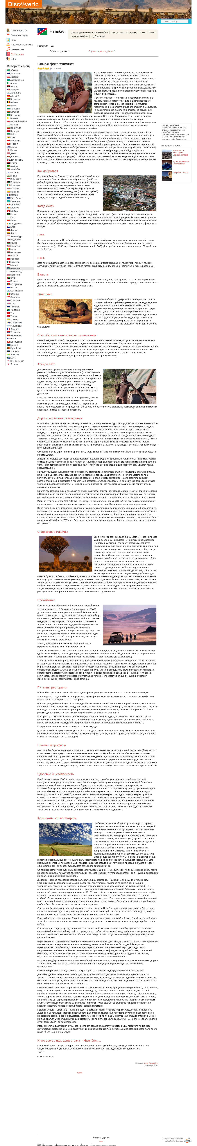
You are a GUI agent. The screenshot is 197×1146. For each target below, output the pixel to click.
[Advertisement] (173, 77)
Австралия (15, 73)
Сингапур (15, 297)
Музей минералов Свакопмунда (181, 162)
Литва (13, 233)
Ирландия (15, 185)
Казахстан (15, 201)
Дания (13, 153)
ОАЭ (12, 278)
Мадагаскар (16, 239)
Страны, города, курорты (101, 51)
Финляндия (15, 326)
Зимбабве (15, 169)
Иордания (15, 182)
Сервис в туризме (59, 51)
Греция (13, 147)
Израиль (14, 172)
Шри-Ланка (15, 348)
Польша (14, 281)
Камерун (14, 207)
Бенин (13, 105)
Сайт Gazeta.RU (151, 1063)
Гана (12, 137)
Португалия (16, 284)
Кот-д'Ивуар (16, 223)
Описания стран (19, 35)
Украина (14, 319)
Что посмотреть (19, 30)
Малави (14, 243)
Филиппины (16, 322)
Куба (12, 227)
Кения (13, 214)
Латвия (13, 230)
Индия (13, 176)
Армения (14, 96)
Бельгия (14, 102)
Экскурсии (117, 32)
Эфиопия (15, 354)
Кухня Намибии (80, 36)
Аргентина (15, 93)
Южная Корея (17, 361)
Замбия (14, 166)
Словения (15, 300)
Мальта (14, 255)
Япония (14, 364)
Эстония (14, 351)
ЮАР (12, 358)
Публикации (17, 54)
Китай (13, 220)
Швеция (14, 345)
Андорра (14, 89)
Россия (13, 287)
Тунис (13, 313)
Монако (14, 265)
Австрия (14, 77)
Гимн (151, 32)
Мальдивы (15, 252)
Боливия (14, 112)
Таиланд (14, 306)
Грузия (13, 150)
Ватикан (14, 118)
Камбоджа (15, 204)
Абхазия (14, 70)
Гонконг (14, 144)
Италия (14, 195)
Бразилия (15, 115)
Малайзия (15, 246)
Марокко (14, 259)
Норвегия (15, 275)
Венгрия (14, 124)
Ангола (13, 86)
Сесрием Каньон (180, 172)
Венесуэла (15, 128)
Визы (13, 40)
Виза (142, 32)
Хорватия (15, 332)
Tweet (79, 1072)
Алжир (13, 83)
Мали (13, 249)
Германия (15, 140)
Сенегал (14, 294)
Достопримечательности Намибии (90, 32)
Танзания (15, 310)
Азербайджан (17, 80)
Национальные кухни (22, 44)
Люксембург (16, 236)
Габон (13, 134)
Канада (14, 211)
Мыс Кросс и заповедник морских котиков (180, 152)
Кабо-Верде (16, 198)
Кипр (12, 217)
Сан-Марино (16, 291)
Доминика (15, 156)
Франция (14, 329)
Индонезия (15, 179)
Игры (13, 58)
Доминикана (16, 160)
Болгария (15, 108)
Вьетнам (14, 131)
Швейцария (16, 342)
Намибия (15, 268)
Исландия (15, 188)
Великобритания (18, 121)
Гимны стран (17, 49)
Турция (13, 316)
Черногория (16, 335)
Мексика (14, 262)
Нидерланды (16, 271)
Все (52, 46)
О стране (131, 32)
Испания (14, 192)
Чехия (13, 338)
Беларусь (15, 99)
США (12, 303)
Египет (13, 163)
